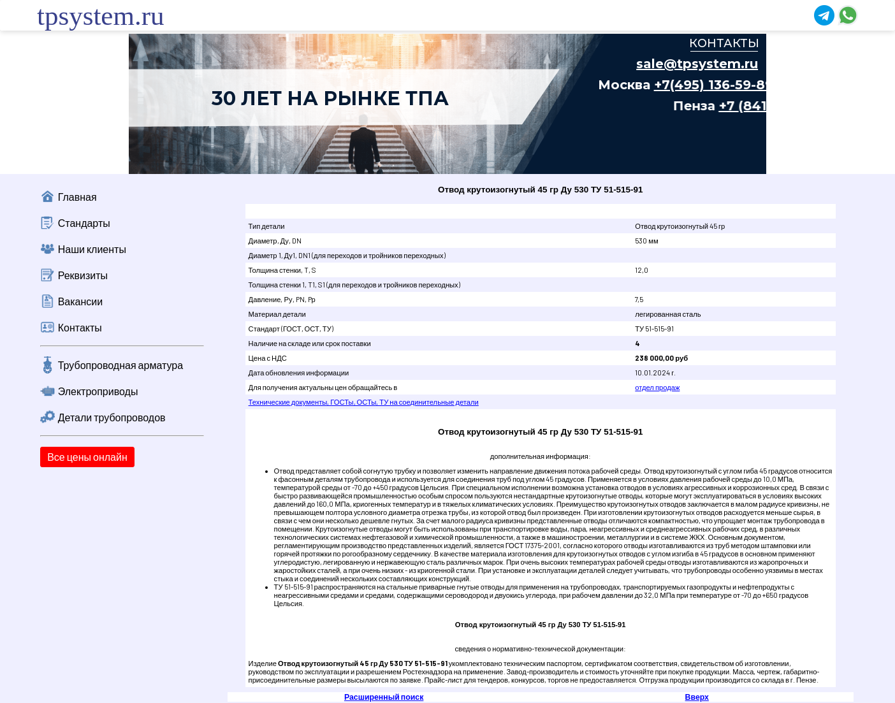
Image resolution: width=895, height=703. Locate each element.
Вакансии (80, 301)
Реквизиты (83, 275)
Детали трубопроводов (112, 417)
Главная (77, 197)
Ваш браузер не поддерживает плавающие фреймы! (447, 104)
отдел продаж (657, 387)
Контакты (80, 327)
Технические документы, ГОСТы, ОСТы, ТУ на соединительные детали (364, 402)
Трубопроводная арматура (120, 365)
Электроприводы (98, 391)
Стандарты (84, 223)
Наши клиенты (92, 249)
